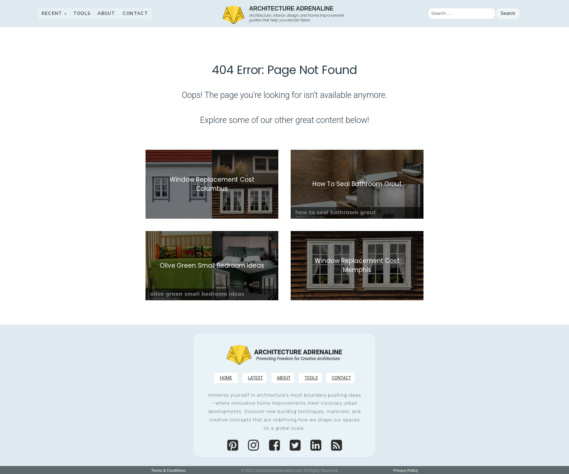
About (106, 13)
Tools (82, 13)
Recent (52, 13)
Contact (135, 13)
